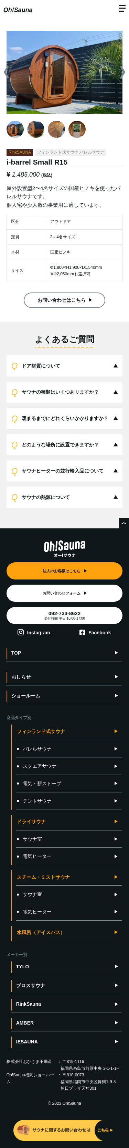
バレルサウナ (34, 749)
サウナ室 (29, 839)
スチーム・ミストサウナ (43, 877)
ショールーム (25, 695)
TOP (16, 653)
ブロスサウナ (30, 985)
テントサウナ (34, 801)
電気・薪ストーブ (39, 783)
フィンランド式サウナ (41, 731)
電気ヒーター (34, 856)
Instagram (38, 632)
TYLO (22, 966)
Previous (6, 72)
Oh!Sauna (18, 10)
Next (123, 72)
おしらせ (21, 677)
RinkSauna (28, 1004)
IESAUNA (27, 1041)
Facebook (99, 632)
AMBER (25, 1023)
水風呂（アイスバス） (41, 932)
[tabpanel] (65, 72)
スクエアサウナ (36, 766)
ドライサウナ (31, 821)
